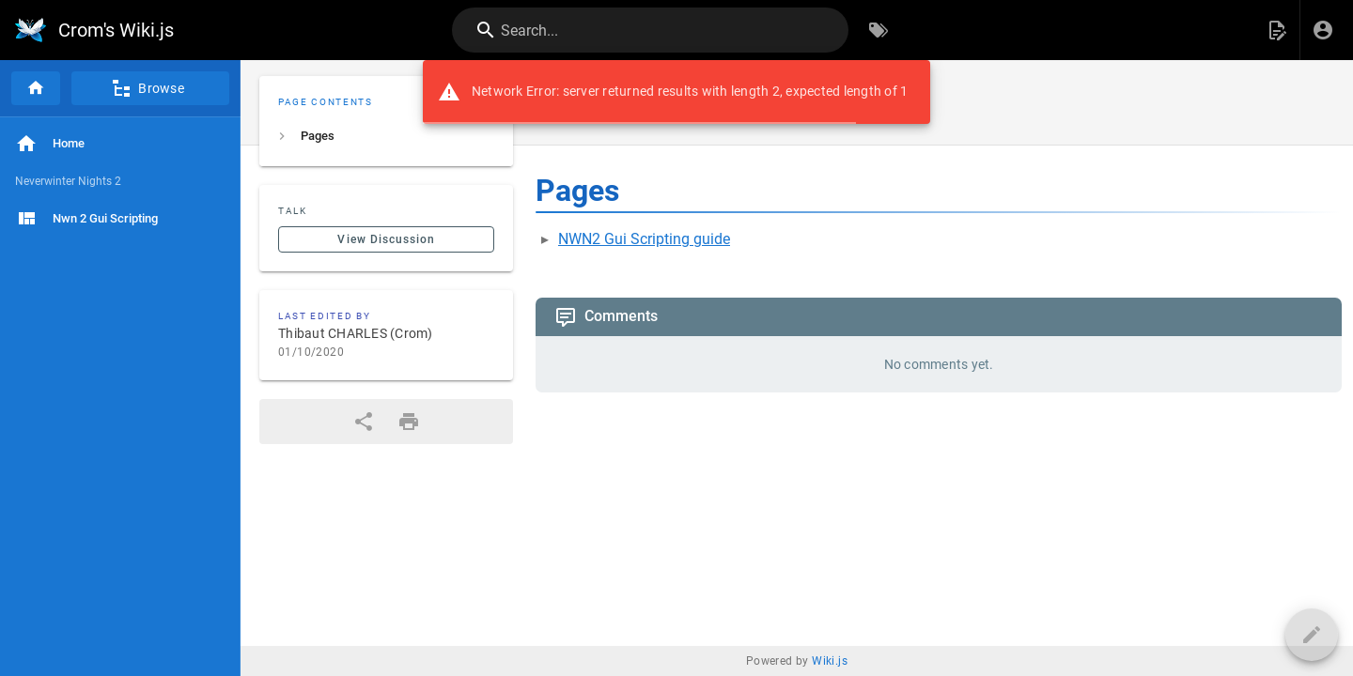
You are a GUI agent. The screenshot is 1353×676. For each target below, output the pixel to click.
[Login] (1322, 30)
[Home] (35, 88)
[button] (1276, 30)
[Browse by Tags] (878, 30)
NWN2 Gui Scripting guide (644, 239)
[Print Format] (408, 421)
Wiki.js (830, 661)
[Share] (363, 421)
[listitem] (386, 136)
